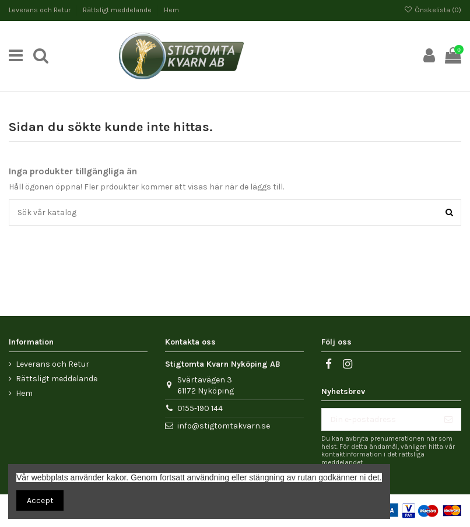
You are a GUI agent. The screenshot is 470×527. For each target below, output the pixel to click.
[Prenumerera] (448, 420)
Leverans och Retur (40, 10)
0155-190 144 (200, 408)
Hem (171, 10)
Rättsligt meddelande (118, 10)
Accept (40, 500)
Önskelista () (432, 10)
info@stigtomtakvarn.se (223, 426)
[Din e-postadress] (379, 420)
